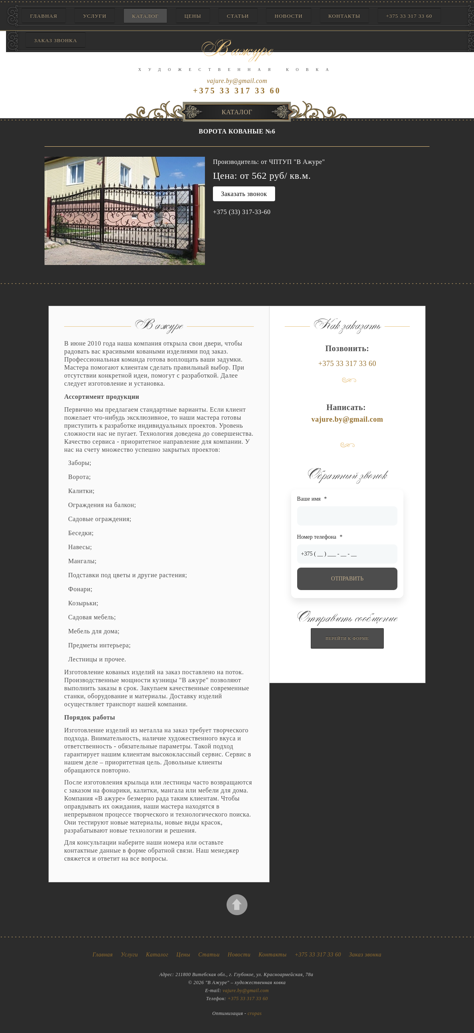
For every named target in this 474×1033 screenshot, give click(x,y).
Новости (289, 16)
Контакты (344, 16)
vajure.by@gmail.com (237, 80)
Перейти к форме (347, 638)
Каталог (145, 16)
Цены (192, 16)
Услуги (94, 16)
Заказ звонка (365, 955)
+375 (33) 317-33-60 (242, 211)
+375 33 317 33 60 (409, 16)
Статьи (238, 16)
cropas (255, 1013)
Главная (43, 16)
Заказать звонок (244, 193)
